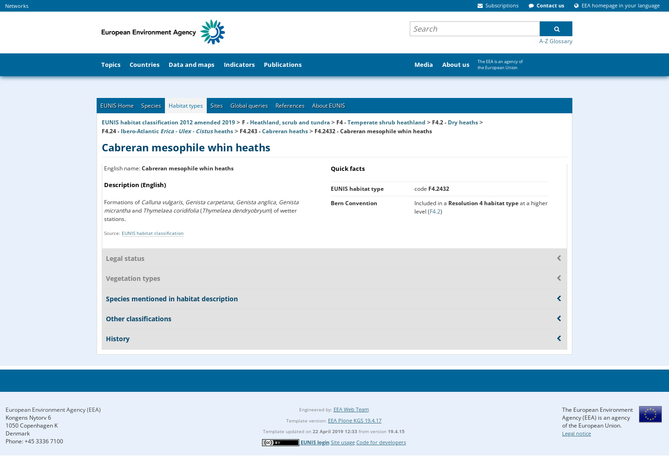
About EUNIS (328, 106)
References (290, 106)
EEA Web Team (351, 409)
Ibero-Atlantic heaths (177, 131)
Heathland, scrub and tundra (290, 122)
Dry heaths (463, 122)
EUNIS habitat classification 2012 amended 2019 (168, 122)
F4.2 (435, 211)
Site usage (343, 442)
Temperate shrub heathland (387, 122)
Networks (16, 5)
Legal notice (576, 433)
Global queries (249, 106)
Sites (216, 106)
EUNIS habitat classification (153, 233)
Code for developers (381, 442)
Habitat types (186, 106)
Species (151, 106)
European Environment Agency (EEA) (53, 410)
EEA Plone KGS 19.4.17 (354, 420)
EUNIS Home (117, 106)
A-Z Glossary (555, 41)
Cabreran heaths (285, 131)
